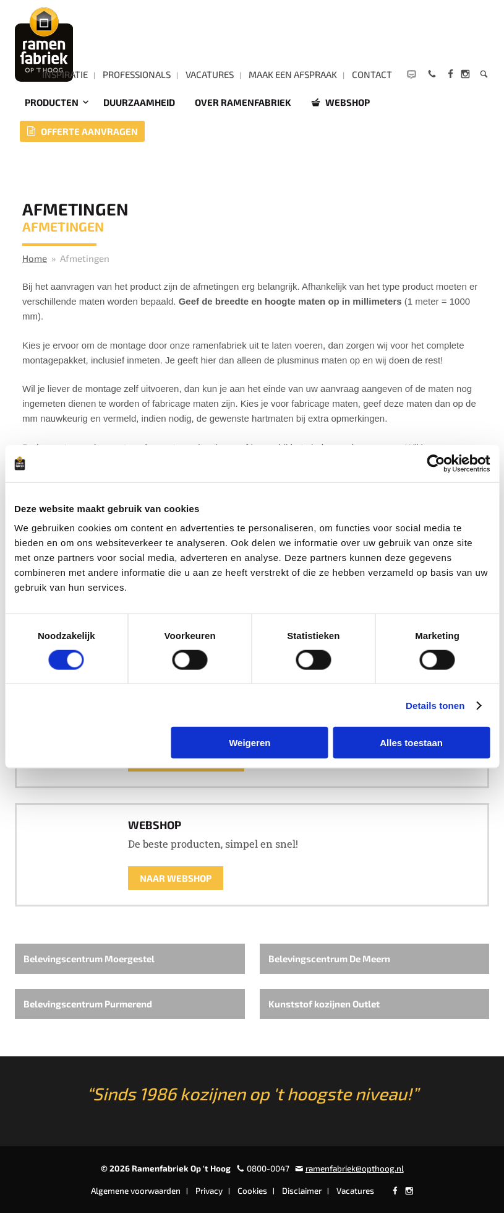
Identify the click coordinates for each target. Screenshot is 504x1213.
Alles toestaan (411, 742)
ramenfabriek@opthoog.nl (354, 1168)
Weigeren (249, 742)
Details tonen (435, 705)
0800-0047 (268, 1168)
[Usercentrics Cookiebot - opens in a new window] (436, 463)
